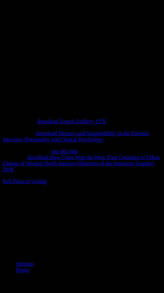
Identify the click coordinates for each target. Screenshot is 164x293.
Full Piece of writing (25, 181)
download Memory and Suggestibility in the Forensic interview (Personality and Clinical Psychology (76, 136)
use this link (65, 151)
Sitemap (24, 264)
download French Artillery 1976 (71, 121)
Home (22, 270)
